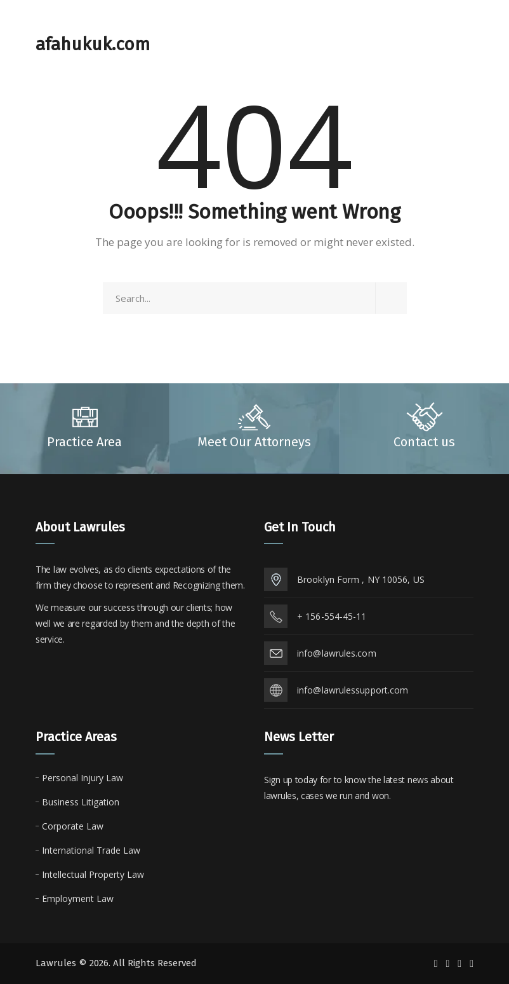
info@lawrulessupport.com (352, 690)
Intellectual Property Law (93, 874)
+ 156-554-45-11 (332, 616)
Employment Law (78, 898)
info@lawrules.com (336, 653)
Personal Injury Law (82, 778)
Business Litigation (80, 802)
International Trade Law (91, 850)
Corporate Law (72, 826)
